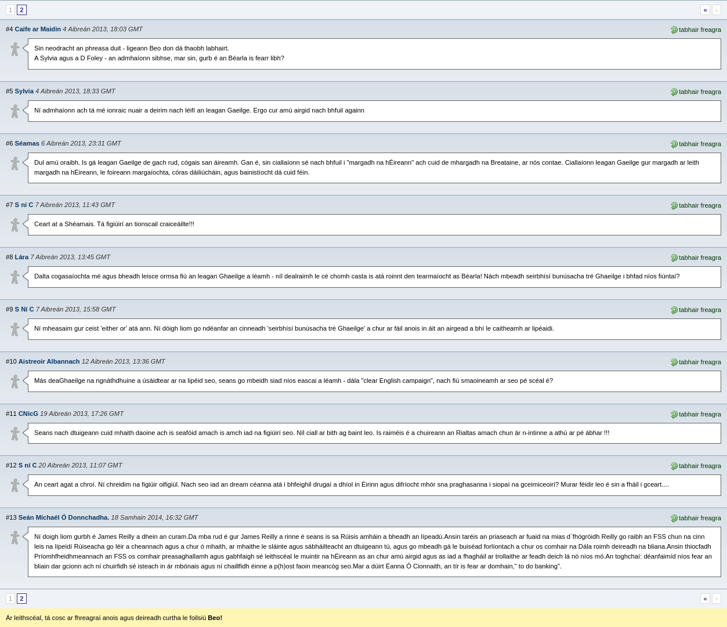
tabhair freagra (695, 29)
